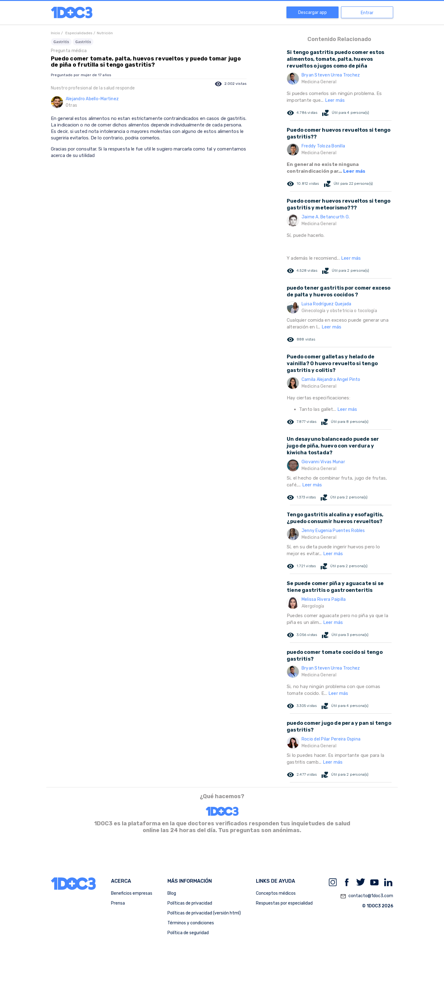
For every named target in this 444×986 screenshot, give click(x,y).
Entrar (367, 12)
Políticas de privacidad (189, 903)
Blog (171, 893)
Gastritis (61, 41)
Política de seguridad (188, 932)
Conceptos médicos (276, 893)
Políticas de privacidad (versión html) (204, 913)
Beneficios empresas (131, 893)
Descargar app (312, 12)
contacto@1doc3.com (366, 896)
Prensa (118, 903)
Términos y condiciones (190, 923)
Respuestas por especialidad (284, 903)
